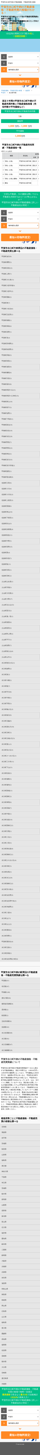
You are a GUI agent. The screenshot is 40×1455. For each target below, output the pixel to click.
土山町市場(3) (7, 587)
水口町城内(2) (7, 785)
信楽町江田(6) (7, 483)
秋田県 (4, 1149)
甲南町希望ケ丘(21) (8, 390)
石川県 (4, 1227)
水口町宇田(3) (7, 703)
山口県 (4, 1317)
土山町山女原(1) (7, 581)
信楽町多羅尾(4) (7, 529)
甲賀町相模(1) (7, 320)
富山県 (4, 1222)
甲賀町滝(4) (6, 338)
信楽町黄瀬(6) (7, 506)
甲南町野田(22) (7, 448)
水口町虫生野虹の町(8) (10, 959)
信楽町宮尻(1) (7, 570)
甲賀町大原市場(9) (8, 285)
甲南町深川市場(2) (8, 465)
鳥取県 (4, 1294)
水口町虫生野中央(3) (9, 901)
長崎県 (4, 1356)
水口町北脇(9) (7, 721)
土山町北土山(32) (8, 605)
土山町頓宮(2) (7, 628)
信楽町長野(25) (7, 547)
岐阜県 (4, 1244)
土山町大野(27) (7, 599)
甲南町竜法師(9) (7, 477)
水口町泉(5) (6, 674)
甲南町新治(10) (7, 425)
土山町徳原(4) (7, 622)
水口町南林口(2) (7, 883)
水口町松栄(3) (7, 773)
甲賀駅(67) (5, 980)
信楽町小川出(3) (7, 494)
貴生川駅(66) (6, 998)
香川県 (4, 1328)
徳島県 (4, 1322)
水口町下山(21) (7, 767)
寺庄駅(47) (5, 986)
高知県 (4, 1339)
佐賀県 (4, 1350)
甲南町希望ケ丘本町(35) (10, 396)
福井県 (4, 1233)
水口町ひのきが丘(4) (9, 860)
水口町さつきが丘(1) (9, 756)
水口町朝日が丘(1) (8, 663)
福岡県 (4, 1345)
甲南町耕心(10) (7, 401)
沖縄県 (4, 1384)
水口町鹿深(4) (7, 930)
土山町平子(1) (7, 640)
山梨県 (4, 1205)
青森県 (4, 1132)
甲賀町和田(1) (7, 361)
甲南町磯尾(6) (7, 372)
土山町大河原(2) (7, 593)
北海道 (4, 1127)
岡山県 (4, 1306)
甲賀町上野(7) (7, 274)
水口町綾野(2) (7, 669)
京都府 (4, 1266)
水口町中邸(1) (7, 814)
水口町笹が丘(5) (7, 750)
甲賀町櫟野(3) (7, 262)
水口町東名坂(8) (7, 849)
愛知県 (4, 1238)
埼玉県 (4, 1183)
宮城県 (4, 1143)
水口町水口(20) (7, 878)
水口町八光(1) (7, 837)
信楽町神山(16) (7, 512)
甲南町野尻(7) (7, 442)
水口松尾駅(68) (7, 1033)
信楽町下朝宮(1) (7, 518)
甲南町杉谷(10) (7, 430)
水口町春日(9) (7, 715)
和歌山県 (5, 1289)
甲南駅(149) (6, 992)
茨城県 (4, 1188)
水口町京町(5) (7, 732)
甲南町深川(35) (7, 460)
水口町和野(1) (7, 936)
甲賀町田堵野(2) (7, 343)
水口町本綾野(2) (7, 907)
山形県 (4, 1155)
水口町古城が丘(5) (8, 738)
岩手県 (4, 1138)
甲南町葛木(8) (7, 384)
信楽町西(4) (6, 552)
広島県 (4, 1311)
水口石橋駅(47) (7, 1044)
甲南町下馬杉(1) (7, 419)
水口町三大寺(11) (8, 761)
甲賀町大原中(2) (7, 291)
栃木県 (4, 1194)
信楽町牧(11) (6, 564)
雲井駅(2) (5, 1010)
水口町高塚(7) (7, 808)
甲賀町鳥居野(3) (7, 349)
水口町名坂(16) (7, 820)
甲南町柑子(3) (7, 407)
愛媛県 (4, 1333)
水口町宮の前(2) (7, 889)
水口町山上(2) (7, 924)
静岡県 (4, 1255)
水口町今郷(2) (7, 680)
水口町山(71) (6, 918)
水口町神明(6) (7, 802)
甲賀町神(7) (6, 303)
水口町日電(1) (7, 831)
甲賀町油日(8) (7, 256)
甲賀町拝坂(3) (7, 355)
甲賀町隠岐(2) (7, 297)
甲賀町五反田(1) (7, 314)
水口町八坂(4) (7, 912)
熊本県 (4, 1361)
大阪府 (4, 1261)
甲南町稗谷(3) (7, 454)
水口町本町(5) (7, 866)
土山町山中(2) (7, 657)
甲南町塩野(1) (7, 413)
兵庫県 (4, 1272)
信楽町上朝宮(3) (7, 500)
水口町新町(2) (7, 796)
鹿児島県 (5, 1378)
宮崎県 (4, 1373)
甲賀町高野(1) (7, 332)
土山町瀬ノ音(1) (7, 616)
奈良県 (4, 1278)
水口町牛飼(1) (7, 698)
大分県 (4, 1367)
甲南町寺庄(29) (7, 436)
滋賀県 (4, 1283)
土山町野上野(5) (7, 634)
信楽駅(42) (5, 1027)
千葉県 (4, 1177)
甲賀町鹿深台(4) (7, 941)
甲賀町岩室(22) (7, 268)
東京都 (4, 1166)
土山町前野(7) (7, 645)
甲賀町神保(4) (7, 326)
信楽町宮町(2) (7, 576)
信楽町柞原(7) (7, 558)
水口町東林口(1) (7, 854)
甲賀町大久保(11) (8, 280)
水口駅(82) (5, 1039)
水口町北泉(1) (7, 947)
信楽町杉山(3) (7, 523)
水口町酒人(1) (7, 744)
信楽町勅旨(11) (7, 535)
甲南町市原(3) (7, 378)
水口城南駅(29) (7, 1050)
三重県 (4, 1250)
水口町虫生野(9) (7, 895)
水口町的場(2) (7, 953)
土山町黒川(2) (7, 610)
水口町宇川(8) (7, 692)
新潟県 (4, 1216)
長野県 (4, 1210)
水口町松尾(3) (7, 872)
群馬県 (4, 1199)
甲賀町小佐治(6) (7, 309)
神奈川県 (5, 1171)
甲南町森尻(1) (7, 471)
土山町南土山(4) (7, 651)
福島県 (4, 1160)
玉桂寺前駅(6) (7, 1021)
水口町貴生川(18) (8, 727)
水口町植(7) (6, 686)
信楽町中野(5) (7, 541)
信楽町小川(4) (7, 489)
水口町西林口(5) (7, 825)
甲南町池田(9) (7, 367)
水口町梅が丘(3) (7, 709)
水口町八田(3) (7, 843)
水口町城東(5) (7, 779)
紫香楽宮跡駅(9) (7, 1004)
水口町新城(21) (7, 790)
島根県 (4, 1300)
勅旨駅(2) (5, 1015)
